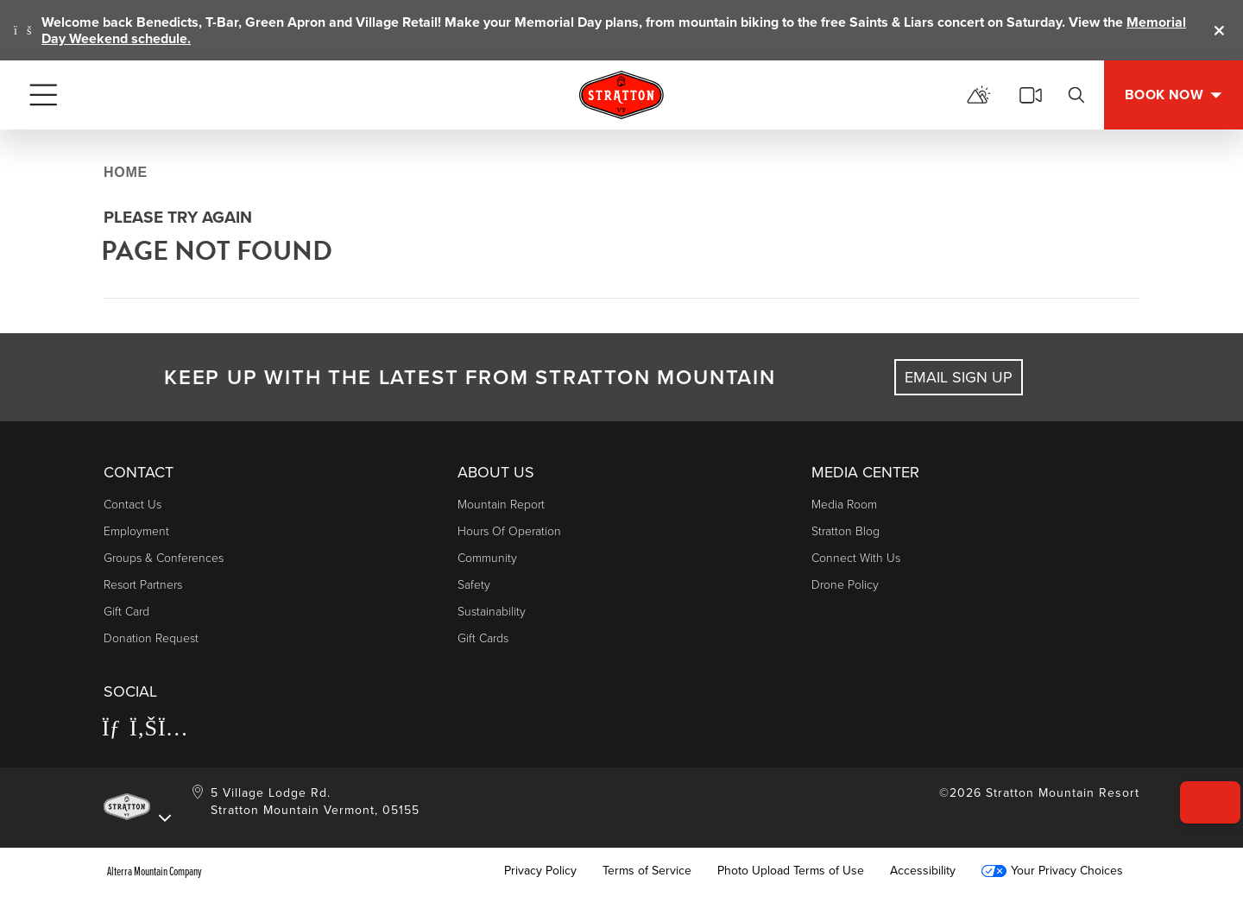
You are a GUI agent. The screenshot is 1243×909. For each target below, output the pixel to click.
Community (487, 558)
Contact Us (132, 505)
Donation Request (151, 638)
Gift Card (126, 612)
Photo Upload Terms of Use (790, 871)
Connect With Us (855, 558)
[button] (1200, 777)
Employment (136, 531)
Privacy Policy (540, 871)
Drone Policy (845, 585)
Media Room (844, 505)
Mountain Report (501, 505)
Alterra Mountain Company (154, 871)
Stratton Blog (845, 531)
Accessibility (923, 871)
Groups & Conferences (164, 558)
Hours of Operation (509, 531)
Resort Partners (143, 585)
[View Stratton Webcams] (1030, 95)
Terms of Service (647, 871)
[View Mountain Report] (979, 95)
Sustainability (491, 612)
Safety (473, 585)
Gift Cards (482, 638)
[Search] (1076, 95)
